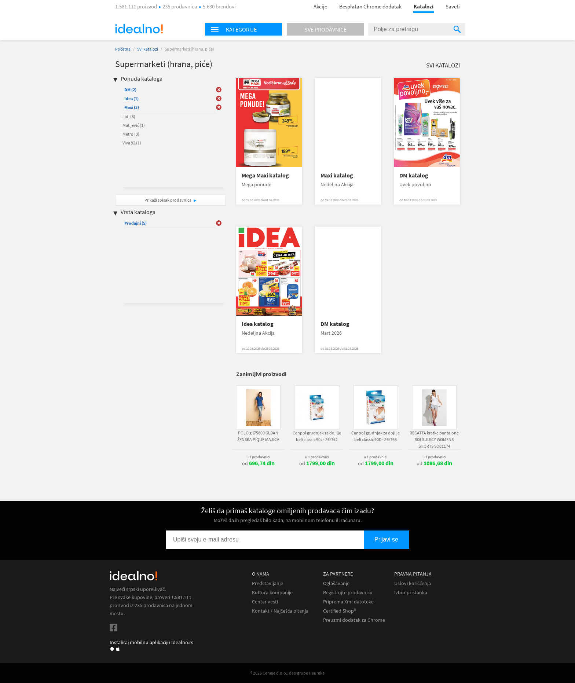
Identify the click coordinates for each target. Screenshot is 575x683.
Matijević (133, 125)
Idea (131, 98)
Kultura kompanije (272, 593)
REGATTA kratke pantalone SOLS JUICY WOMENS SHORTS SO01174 (434, 439)
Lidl (128, 116)
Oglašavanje (336, 583)
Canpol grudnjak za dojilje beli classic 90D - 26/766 (375, 436)
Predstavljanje (267, 583)
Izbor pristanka (410, 593)
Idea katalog (258, 323)
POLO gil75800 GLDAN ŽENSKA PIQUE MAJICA (258, 436)
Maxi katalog (337, 175)
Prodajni (135, 223)
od (258, 463)
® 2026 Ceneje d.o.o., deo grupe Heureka (287, 673)
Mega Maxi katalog (265, 175)
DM (130, 89)
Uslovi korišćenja (412, 583)
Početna (123, 49)
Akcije (320, 6)
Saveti (453, 6)
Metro (130, 134)
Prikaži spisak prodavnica (167, 200)
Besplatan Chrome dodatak (370, 6)
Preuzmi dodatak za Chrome (354, 620)
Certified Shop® (339, 611)
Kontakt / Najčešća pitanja (280, 611)
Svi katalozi (147, 49)
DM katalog (413, 175)
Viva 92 (131, 143)
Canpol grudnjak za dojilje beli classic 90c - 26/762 (317, 436)
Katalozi (423, 6)
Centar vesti (265, 602)
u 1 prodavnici (258, 456)
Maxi (131, 107)
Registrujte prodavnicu (348, 593)
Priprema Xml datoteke (348, 602)
